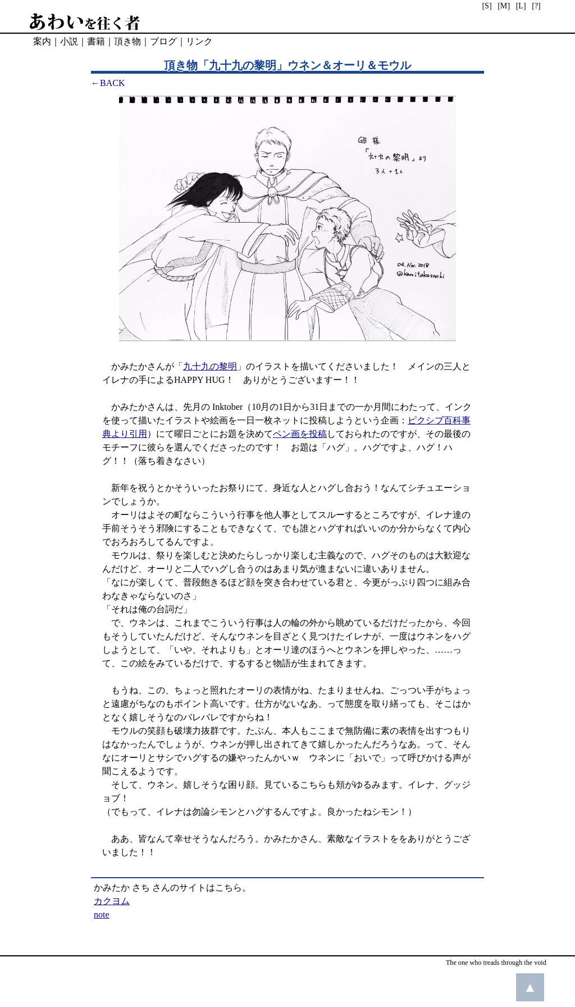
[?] (536, 5)
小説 (69, 41)
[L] (521, 5)
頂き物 (127, 41)
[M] (504, 5)
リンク (199, 41)
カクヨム (112, 901)
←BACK (108, 83)
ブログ (163, 41)
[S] (486, 5)
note (101, 914)
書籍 (96, 41)
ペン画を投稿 (300, 434)
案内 (42, 41)
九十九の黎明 (210, 366)
